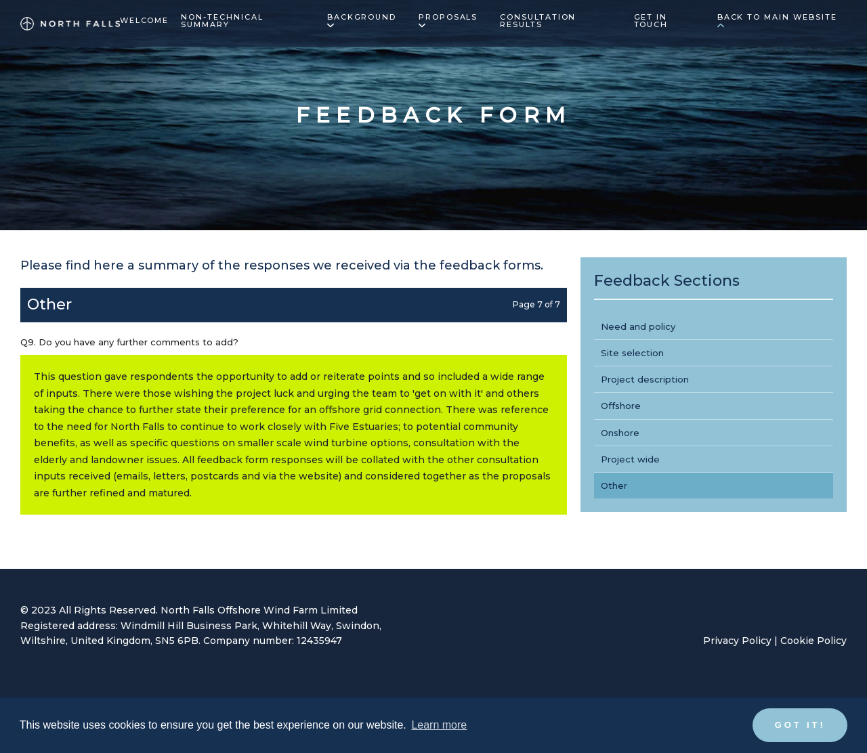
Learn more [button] (439, 725)
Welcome (144, 21)
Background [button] (362, 21)
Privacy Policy (737, 640)
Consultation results (538, 21)
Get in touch (651, 21)
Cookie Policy (813, 640)
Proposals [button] (448, 21)
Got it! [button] (800, 725)
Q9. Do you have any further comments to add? (129, 342)
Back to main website (777, 21)
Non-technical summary (222, 21)
